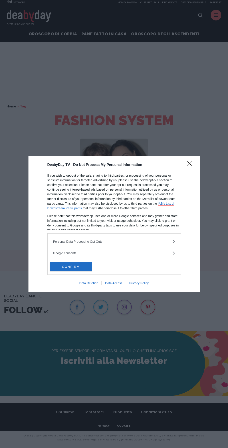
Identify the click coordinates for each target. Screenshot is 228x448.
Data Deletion (88, 283)
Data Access (113, 283)
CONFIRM (71, 266)
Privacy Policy (139, 283)
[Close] (191, 165)
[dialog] (114, 224)
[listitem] (114, 241)
